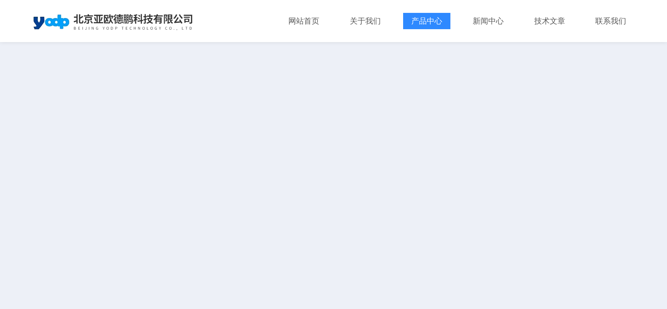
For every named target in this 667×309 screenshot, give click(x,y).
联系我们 (610, 21)
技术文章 (549, 21)
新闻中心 (488, 21)
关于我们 (365, 21)
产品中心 (426, 21)
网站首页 (303, 21)
